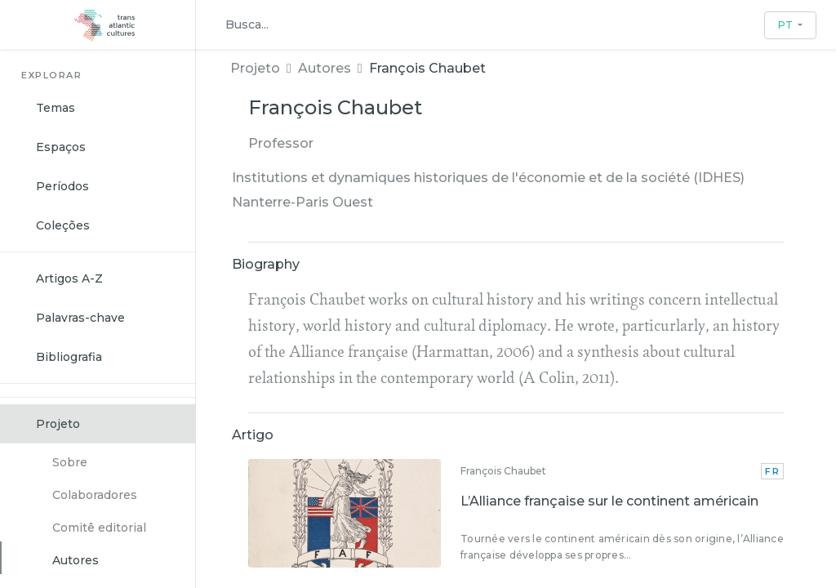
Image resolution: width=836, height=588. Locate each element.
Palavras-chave (80, 317)
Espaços (61, 147)
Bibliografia (69, 357)
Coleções (63, 225)
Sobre (69, 462)
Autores (75, 560)
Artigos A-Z (69, 278)
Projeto (58, 423)
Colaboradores (94, 495)
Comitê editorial (99, 527)
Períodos (62, 186)
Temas (55, 107)
